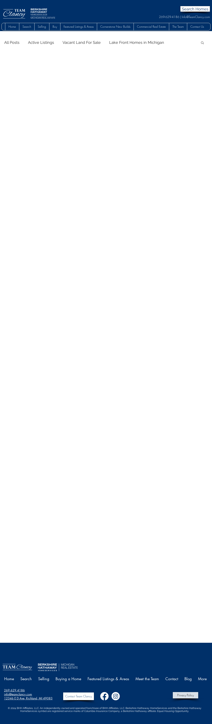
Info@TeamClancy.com (196, 17)
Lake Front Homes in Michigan (136, 42)
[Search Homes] (195, 9)
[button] (26, 26)
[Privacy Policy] (185, 695)
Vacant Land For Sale (82, 42)
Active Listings (41, 42)
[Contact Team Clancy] (78, 696)
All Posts (12, 42)
